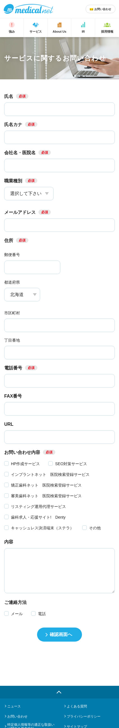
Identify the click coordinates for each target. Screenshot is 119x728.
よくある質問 (77, 706)
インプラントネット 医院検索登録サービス (50, 474)
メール (17, 613)
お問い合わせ (17, 716)
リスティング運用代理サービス (38, 506)
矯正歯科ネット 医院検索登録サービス (46, 485)
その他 (95, 528)
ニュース (14, 706)
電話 (42, 613)
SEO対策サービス (71, 464)
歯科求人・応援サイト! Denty (38, 517)
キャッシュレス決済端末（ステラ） (42, 528)
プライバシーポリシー (83, 716)
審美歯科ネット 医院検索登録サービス (46, 496)
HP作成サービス (25, 464)
